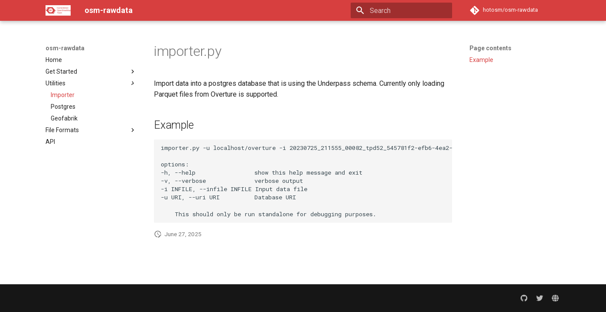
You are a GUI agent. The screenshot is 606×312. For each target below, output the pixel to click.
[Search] (401, 10)
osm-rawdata (65, 48)
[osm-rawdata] (58, 10)
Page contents (490, 48)
